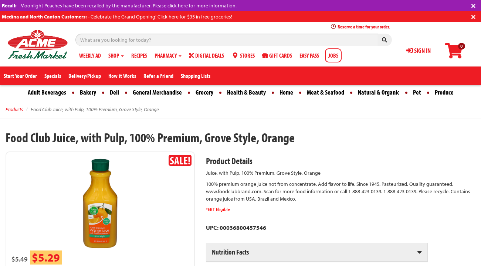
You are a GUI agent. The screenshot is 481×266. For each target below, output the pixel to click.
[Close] (473, 5)
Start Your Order (20, 75)
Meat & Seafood (325, 92)
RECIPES (139, 55)
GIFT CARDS (277, 55)
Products (14, 109)
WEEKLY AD (90, 55)
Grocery (204, 92)
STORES (243, 55)
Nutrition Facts (230, 251)
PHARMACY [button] (168, 55)
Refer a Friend (158, 75)
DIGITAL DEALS (206, 55)
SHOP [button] (116, 55)
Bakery (88, 92)
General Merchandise (157, 92)
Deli (114, 92)
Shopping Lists (195, 75)
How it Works (122, 75)
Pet (417, 92)
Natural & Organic (378, 92)
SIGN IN (418, 50)
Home (286, 92)
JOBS (333, 55)
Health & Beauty (246, 92)
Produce (444, 92)
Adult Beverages (47, 92)
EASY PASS (309, 55)
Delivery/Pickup (84, 75)
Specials (52, 75)
